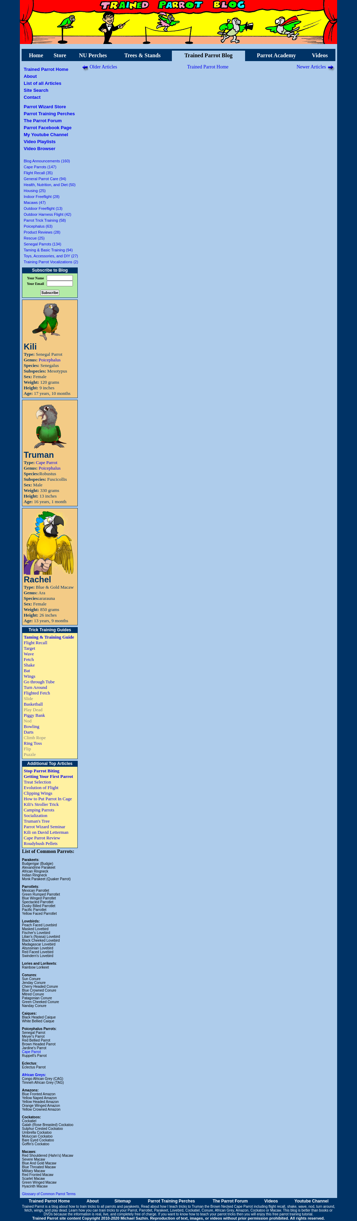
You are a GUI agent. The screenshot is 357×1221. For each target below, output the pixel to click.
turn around (325, 1206)
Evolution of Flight (41, 787)
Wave (29, 653)
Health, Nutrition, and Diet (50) (50, 185)
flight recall (276, 1206)
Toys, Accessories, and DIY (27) (51, 256)
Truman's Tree (37, 821)
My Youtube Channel (46, 134)
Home (36, 55)
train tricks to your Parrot (118, 1210)
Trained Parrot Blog (208, 55)
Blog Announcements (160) (47, 161)
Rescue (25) (34, 238)
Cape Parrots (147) (40, 167)
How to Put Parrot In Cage (48, 798)
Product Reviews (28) (42, 232)
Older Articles (103, 66)
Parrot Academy (276, 55)
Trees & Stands (142, 55)
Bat (27, 670)
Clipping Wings (38, 793)
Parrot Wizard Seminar (44, 826)
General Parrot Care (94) (45, 179)
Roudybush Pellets (41, 843)
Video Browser (39, 148)
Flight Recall (35, 642)
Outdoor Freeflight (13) (43, 208)
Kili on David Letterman (46, 832)
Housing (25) (35, 191)
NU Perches (93, 55)
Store (60, 55)
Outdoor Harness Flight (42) (47, 214)
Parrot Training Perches (49, 113)
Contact (32, 97)
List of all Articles (42, 83)
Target (29, 648)
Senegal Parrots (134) (42, 244)
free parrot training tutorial (293, 1214)
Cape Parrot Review (42, 837)
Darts (28, 732)
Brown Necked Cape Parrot (231, 1206)
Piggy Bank (34, 715)
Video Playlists (40, 141)
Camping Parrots (39, 809)
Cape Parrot (47, 462)
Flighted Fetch (37, 693)
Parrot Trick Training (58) (45, 220)
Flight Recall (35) (38, 173)
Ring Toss (33, 743)
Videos (320, 55)
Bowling (31, 726)
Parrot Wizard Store (45, 106)
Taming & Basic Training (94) (48, 250)
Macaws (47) (35, 202)
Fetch (29, 659)
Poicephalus (50, 359)
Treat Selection (37, 782)
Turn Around (35, 687)
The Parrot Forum (43, 120)
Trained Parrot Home (46, 69)
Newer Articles (311, 66)
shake (292, 1206)
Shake (29, 665)
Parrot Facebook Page (47, 127)
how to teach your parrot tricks (212, 1214)
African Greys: (34, 1075)
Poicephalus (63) (38, 226)
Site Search (36, 90)
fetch (28, 1210)
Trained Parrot (33, 1206)
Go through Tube (39, 681)
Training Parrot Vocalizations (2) (51, 262)
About (30, 76)
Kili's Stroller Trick (41, 804)
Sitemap (122, 1201)
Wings (29, 676)
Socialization (35, 815)
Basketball (33, 704)
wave (302, 1206)
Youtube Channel (312, 1201)
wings (38, 1210)
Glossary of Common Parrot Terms (49, 1194)
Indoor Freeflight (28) (42, 196)
